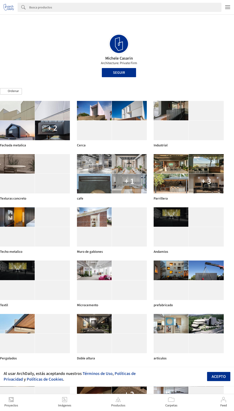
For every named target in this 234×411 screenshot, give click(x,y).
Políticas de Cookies (45, 379)
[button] (11, 91)
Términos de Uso (98, 374)
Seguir (119, 72)
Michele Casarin (119, 58)
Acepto (219, 376)
